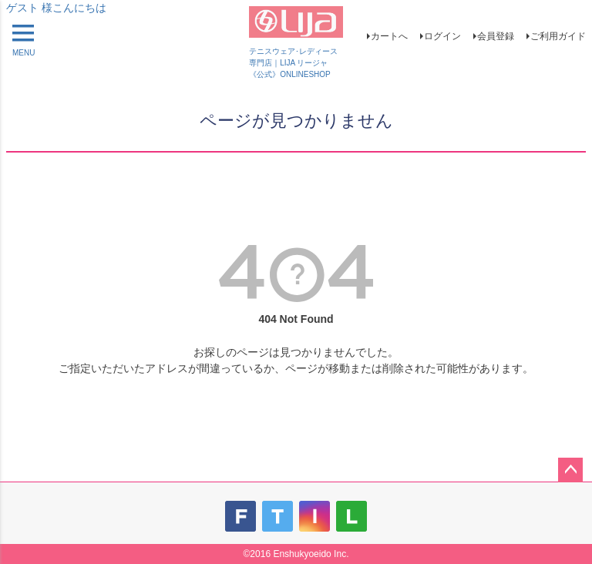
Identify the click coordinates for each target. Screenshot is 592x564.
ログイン (442, 36)
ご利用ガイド (558, 36)
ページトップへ (570, 470)
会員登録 (495, 36)
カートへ (389, 36)
